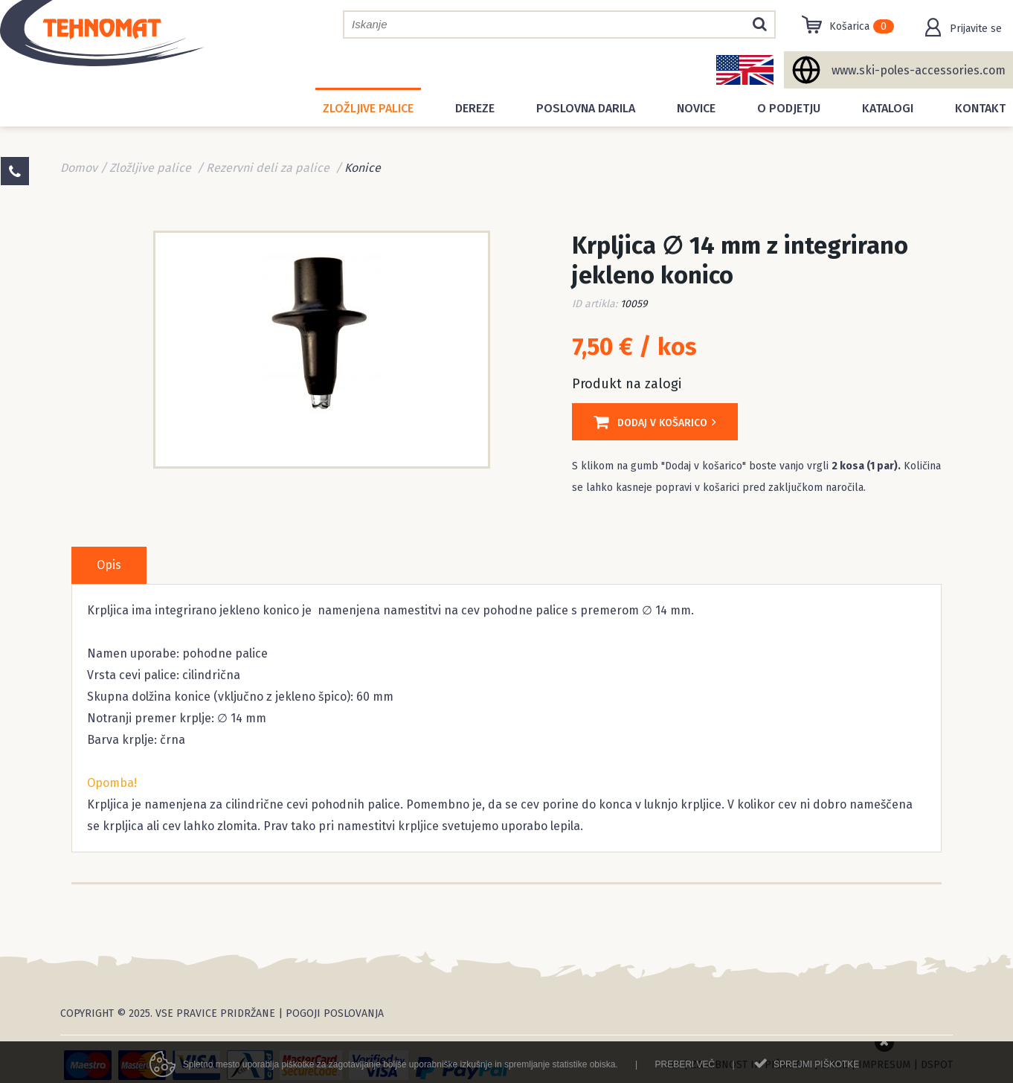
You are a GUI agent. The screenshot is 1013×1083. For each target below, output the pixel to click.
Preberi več (685, 1069)
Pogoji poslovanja (335, 1013)
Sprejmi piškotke (816, 1069)
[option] (321, 348)
